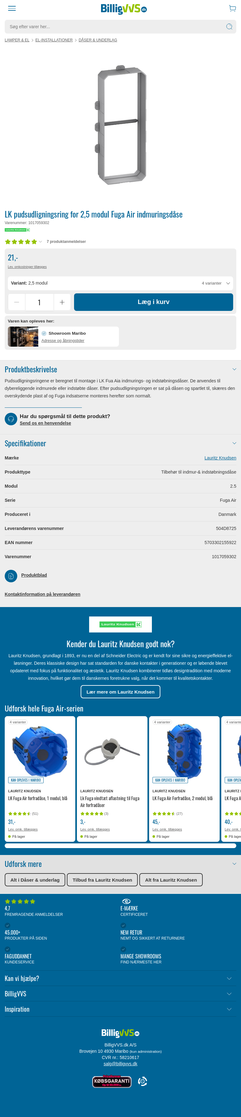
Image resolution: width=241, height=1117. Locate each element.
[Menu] (12, 8)
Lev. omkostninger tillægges (27, 267)
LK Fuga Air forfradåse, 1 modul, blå (37, 798)
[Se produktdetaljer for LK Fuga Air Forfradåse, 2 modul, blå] (184, 752)
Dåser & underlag (98, 40)
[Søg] (229, 26)
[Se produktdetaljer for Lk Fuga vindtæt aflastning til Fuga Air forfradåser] (112, 752)
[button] (63, 337)
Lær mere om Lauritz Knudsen (121, 692)
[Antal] (39, 302)
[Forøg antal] (62, 302)
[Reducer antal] (16, 302)
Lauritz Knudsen (220, 458)
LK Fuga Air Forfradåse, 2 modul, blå (182, 798)
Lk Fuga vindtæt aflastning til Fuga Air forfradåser (109, 802)
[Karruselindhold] (120, 124)
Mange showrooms (176, 956)
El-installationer (54, 40)
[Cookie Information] (142, 1082)
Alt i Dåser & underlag (35, 880)
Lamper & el (17, 40)
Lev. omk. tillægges (23, 830)
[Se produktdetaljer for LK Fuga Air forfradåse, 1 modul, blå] (40, 752)
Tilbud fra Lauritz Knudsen (102, 880)
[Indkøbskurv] (232, 8)
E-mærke (176, 908)
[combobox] (120, 283)
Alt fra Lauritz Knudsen (171, 880)
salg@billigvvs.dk (120, 1063)
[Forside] (124, 8)
